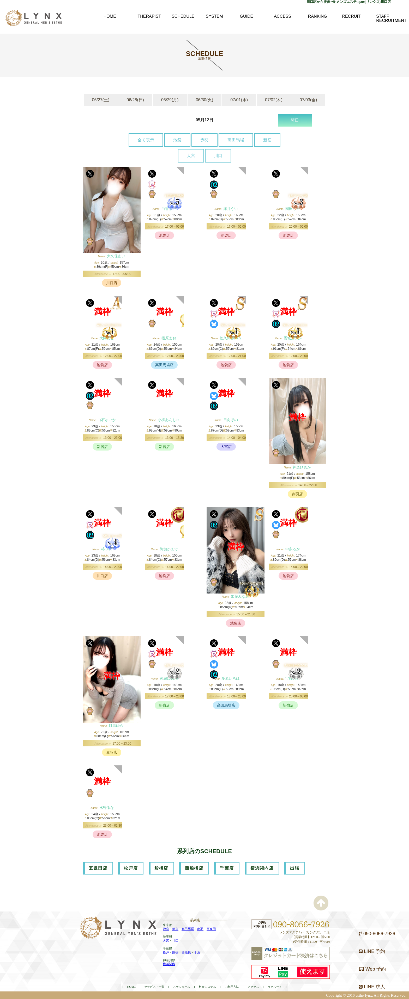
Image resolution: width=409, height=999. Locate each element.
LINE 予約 (372, 951)
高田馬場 (235, 140)
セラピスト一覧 (154, 986)
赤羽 (204, 140)
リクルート (275, 986)
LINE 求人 (372, 986)
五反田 (211, 929)
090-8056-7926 (377, 933)
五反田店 (98, 868)
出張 (294, 868)
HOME (131, 986)
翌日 (295, 120)
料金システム (207, 986)
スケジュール (181, 986)
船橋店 (161, 868)
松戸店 (131, 868)
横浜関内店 (261, 868)
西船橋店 (194, 868)
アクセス (253, 986)
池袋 (177, 140)
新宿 (267, 140)
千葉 (197, 952)
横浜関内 (169, 964)
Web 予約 (372, 969)
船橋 (175, 952)
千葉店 (227, 868)
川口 (218, 155)
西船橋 (186, 952)
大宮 (191, 155)
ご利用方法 (232, 986)
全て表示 (145, 140)
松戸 (166, 952)
